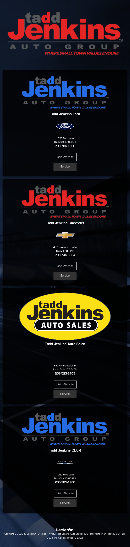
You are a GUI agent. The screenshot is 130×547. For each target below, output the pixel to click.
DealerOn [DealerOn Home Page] (31, 534)
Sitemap (42, 534)
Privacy (51, 534)
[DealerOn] (64, 529)
